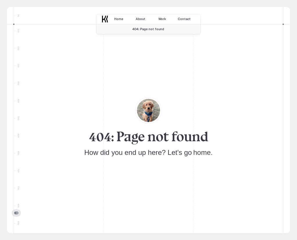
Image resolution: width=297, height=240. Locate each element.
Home (118, 19)
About (140, 19)
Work (162, 19)
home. (203, 152)
